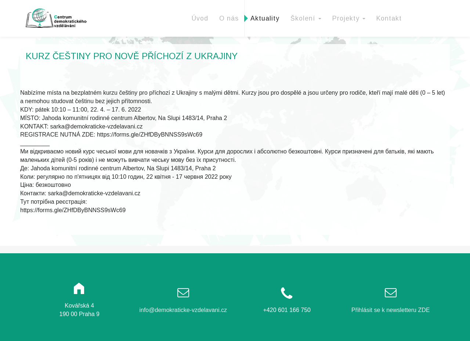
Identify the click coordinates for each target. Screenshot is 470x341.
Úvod (200, 18)
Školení (305, 18)
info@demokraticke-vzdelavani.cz (183, 310)
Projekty (348, 18)
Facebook (428, 9)
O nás (229, 18)
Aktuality (264, 18)
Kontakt (389, 18)
